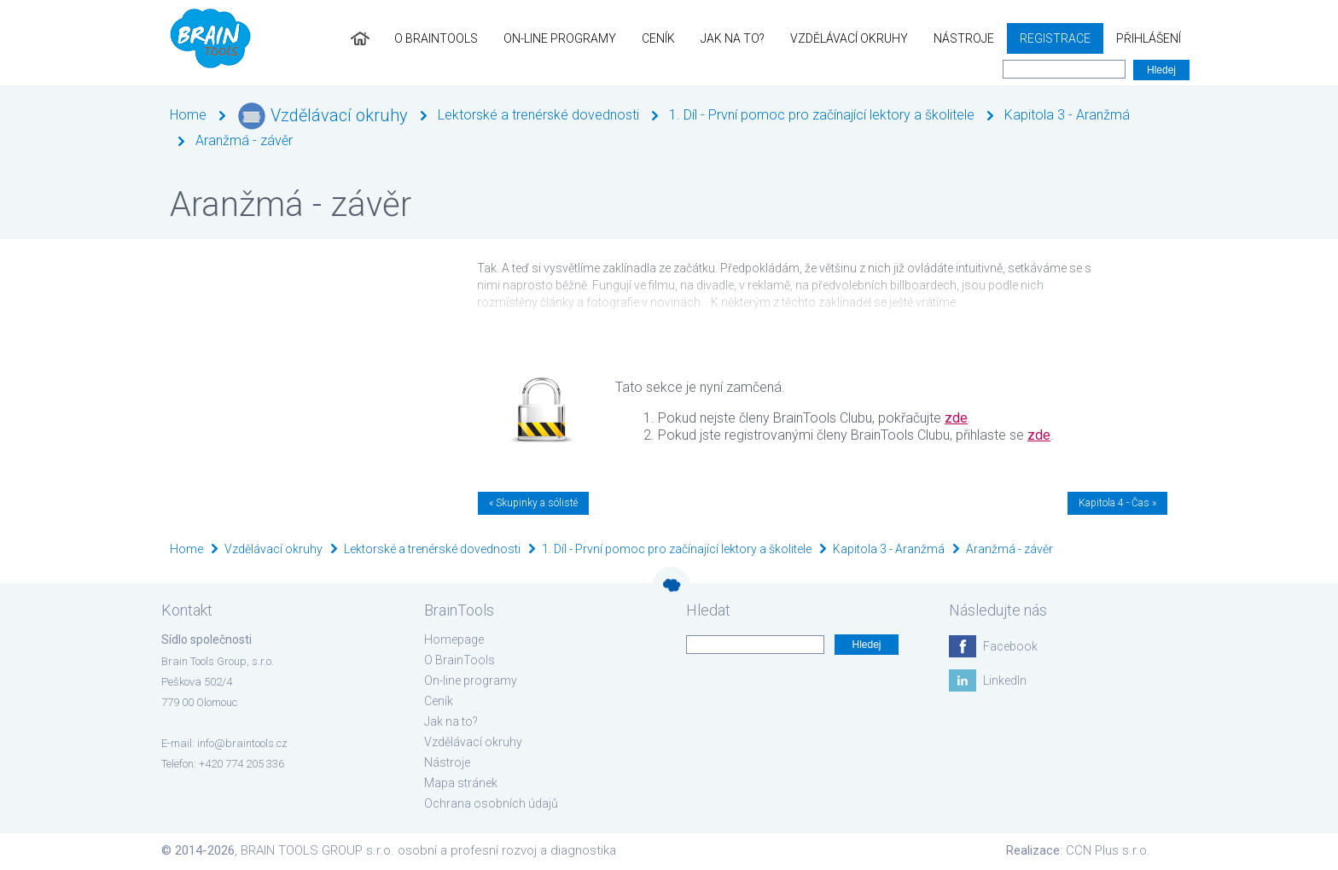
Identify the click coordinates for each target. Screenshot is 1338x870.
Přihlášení (1148, 38)
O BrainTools (436, 38)
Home (188, 115)
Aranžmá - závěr (244, 140)
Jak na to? (733, 38)
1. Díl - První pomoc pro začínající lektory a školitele (821, 115)
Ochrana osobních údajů (491, 803)
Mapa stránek (460, 783)
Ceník (658, 38)
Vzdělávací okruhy (849, 38)
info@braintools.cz (242, 743)
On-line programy (559, 38)
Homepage (454, 639)
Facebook (1010, 646)
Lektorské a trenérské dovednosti (538, 115)
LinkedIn (1005, 680)
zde (956, 418)
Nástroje (964, 38)
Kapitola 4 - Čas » (1117, 503)
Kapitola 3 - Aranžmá (1067, 115)
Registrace (1055, 38)
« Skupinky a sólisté (533, 503)
